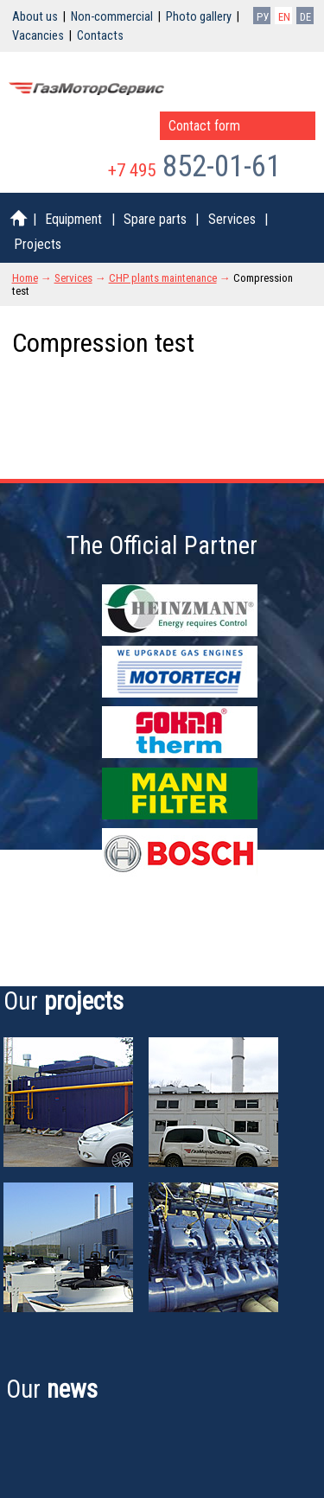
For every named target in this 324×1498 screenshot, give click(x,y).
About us (35, 17)
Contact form (204, 126)
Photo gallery (199, 17)
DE (305, 16)
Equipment (73, 219)
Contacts (100, 36)
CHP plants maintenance (163, 277)
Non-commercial (112, 17)
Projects (37, 244)
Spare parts (155, 219)
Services (232, 219)
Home (25, 277)
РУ (263, 16)
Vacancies (38, 36)
